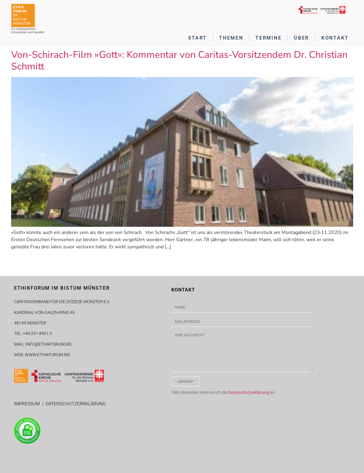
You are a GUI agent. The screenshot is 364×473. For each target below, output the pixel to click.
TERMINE (268, 38)
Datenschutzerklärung (248, 392)
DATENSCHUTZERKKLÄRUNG (76, 403)
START (197, 38)
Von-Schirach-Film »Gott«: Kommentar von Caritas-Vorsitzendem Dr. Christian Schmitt (179, 60)
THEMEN (231, 38)
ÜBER (301, 38)
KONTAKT (335, 38)
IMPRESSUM (28, 403)
